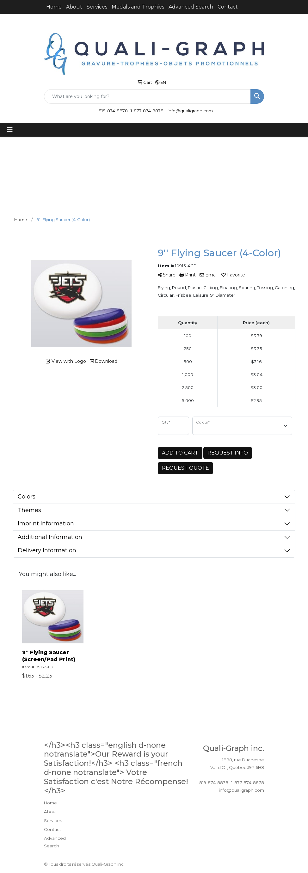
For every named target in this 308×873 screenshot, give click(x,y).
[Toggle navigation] (9, 129)
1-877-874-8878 (147, 110)
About (74, 7)
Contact (228, 7)
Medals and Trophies (138, 7)
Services (97, 7)
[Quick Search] (147, 96)
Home (54, 7)
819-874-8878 (113, 110)
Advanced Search (191, 7)
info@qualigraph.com (190, 110)
